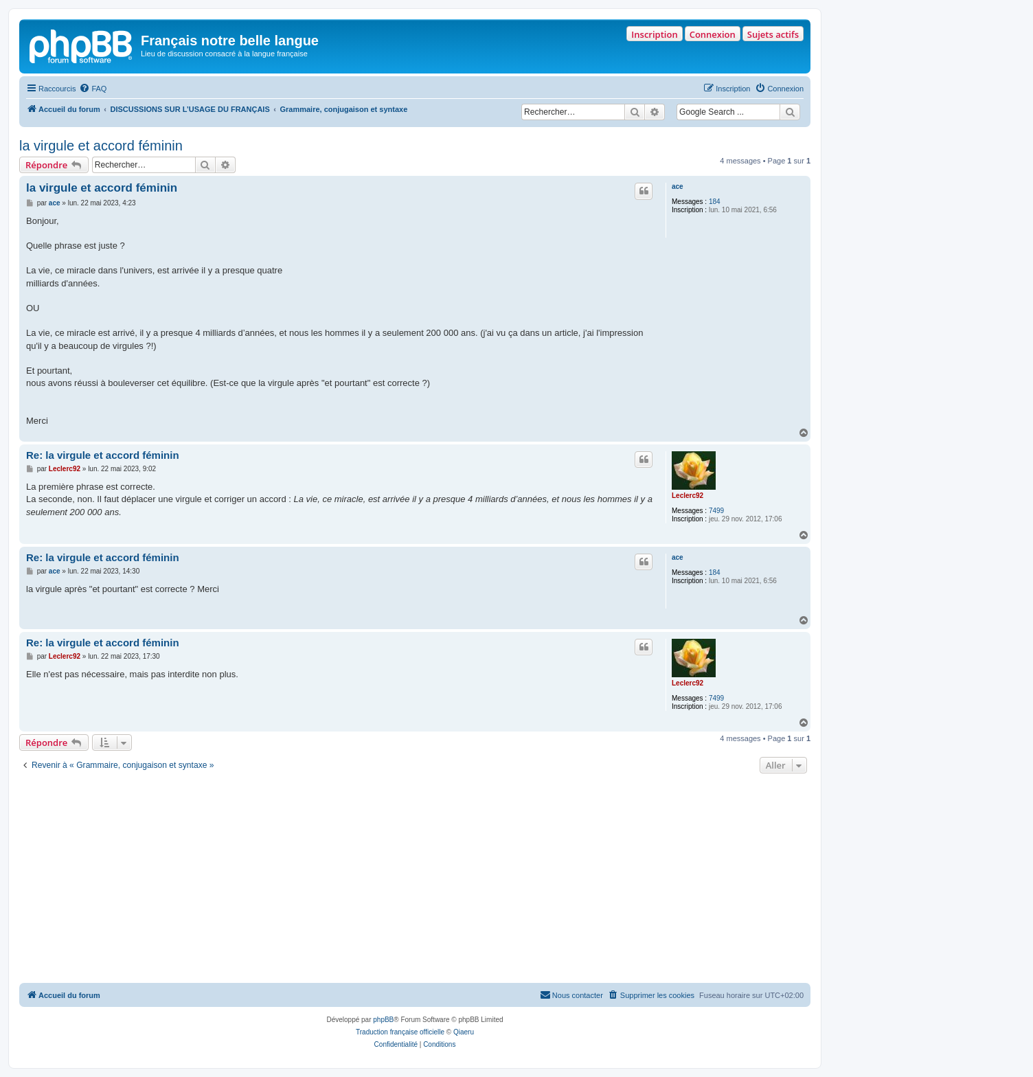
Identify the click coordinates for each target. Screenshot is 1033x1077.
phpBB (383, 1019)
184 (714, 201)
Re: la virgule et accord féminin (102, 455)
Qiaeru (463, 1032)
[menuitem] (92, 88)
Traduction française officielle (400, 1032)
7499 (716, 510)
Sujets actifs (773, 34)
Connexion (713, 34)
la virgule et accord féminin (101, 145)
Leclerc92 (687, 495)
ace (677, 186)
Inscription (654, 34)
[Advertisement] (414, 880)
